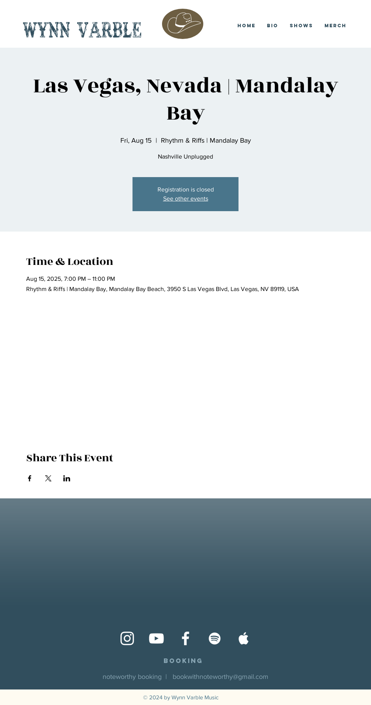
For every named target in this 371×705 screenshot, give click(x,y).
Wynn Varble (82, 32)
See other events (185, 198)
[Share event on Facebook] (29, 478)
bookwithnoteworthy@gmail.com (220, 676)
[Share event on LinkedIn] (66, 478)
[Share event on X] (48, 478)
